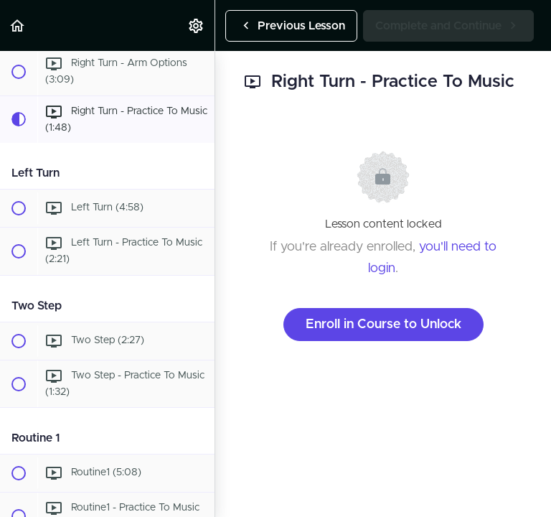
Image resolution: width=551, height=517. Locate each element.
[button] (18, 25)
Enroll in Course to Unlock (383, 324)
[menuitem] (197, 25)
